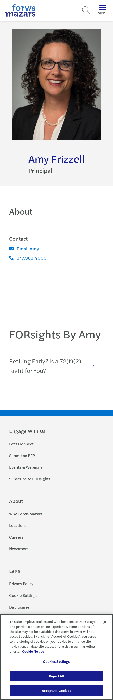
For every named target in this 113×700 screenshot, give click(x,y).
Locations (17, 525)
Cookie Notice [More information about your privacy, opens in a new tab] (33, 651)
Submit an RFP (22, 455)
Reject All (56, 676)
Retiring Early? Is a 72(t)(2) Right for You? (54, 365)
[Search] (86, 10)
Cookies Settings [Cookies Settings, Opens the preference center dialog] (56, 661)
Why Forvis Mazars (25, 514)
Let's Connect (21, 444)
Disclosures (19, 607)
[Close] (104, 622)
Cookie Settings (23, 595)
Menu (102, 10)
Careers (16, 537)
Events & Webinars (26, 467)
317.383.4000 (28, 258)
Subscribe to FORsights (29, 479)
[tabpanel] (56, 365)
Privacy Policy (21, 584)
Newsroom (19, 549)
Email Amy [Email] (24, 248)
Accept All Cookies (56, 690)
